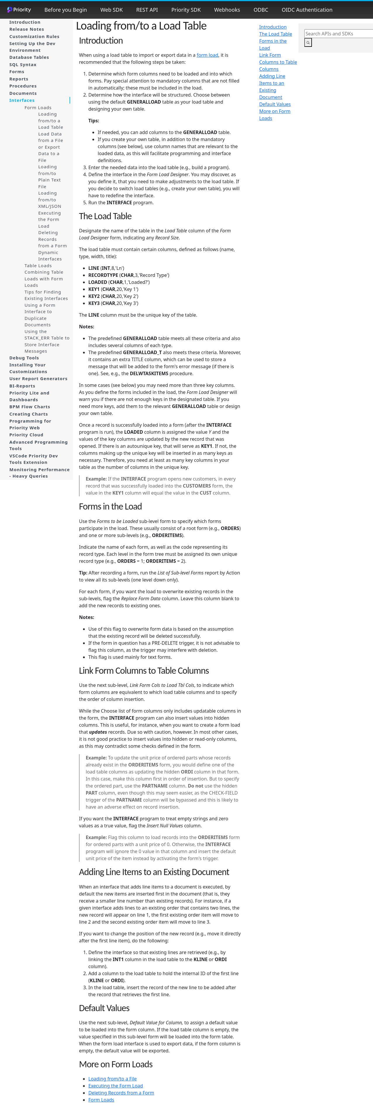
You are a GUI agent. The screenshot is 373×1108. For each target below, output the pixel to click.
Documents (23, 93)
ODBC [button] (260, 9)
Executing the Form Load (49, 219)
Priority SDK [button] (186, 9)
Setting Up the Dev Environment (32, 46)
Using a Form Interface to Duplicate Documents (40, 315)
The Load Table (275, 34)
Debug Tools (24, 358)
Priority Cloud (26, 435)
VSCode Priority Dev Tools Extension (33, 459)
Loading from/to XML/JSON (49, 199)
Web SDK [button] (111, 9)
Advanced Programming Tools (38, 445)
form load (207, 55)
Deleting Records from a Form (52, 238)
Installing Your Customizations (28, 368)
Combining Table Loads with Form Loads (44, 278)
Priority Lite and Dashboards (29, 396)
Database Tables (29, 57)
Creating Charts (28, 414)
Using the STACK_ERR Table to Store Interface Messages (47, 341)
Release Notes (26, 29)
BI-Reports (22, 386)
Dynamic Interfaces (50, 255)
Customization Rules (34, 36)
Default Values (275, 104)
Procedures (23, 86)
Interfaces (22, 100)
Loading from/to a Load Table (50, 120)
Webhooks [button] (227, 9)
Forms (16, 71)
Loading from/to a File (112, 1079)
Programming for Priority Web (30, 424)
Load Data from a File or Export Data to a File (50, 147)
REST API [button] (147, 9)
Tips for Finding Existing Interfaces (46, 295)
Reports (18, 79)
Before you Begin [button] (65, 9)
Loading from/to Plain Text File (49, 176)
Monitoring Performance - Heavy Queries (39, 472)
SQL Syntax (23, 64)
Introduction (25, 22)
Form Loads (38, 107)
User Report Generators (38, 378)
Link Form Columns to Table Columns (278, 62)
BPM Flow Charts (29, 406)
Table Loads (38, 265)
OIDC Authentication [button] (307, 9)
